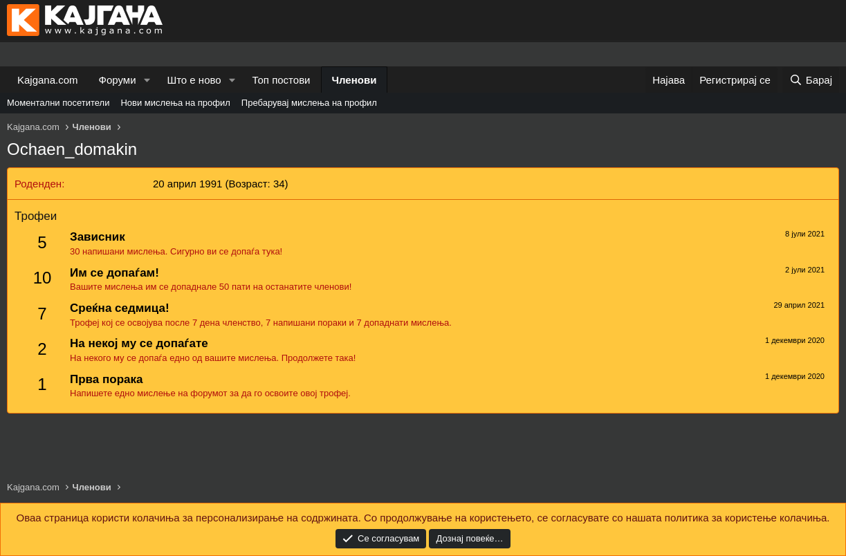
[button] (146, 80)
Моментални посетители (58, 103)
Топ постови (281, 80)
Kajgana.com (47, 80)
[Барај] (810, 80)
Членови (354, 80)
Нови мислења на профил (175, 103)
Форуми (117, 80)
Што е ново (194, 80)
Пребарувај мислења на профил (309, 103)
